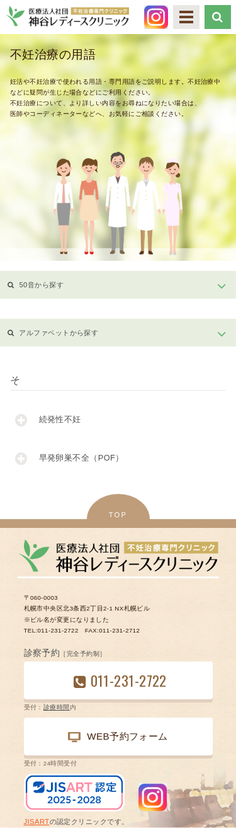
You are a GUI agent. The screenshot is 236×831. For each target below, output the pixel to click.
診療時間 (56, 707)
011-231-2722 (129, 680)
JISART (37, 821)
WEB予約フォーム (118, 736)
